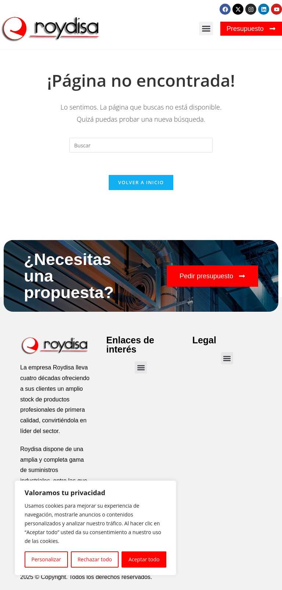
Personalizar (46, 559)
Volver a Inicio (141, 182)
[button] (206, 29)
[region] (95, 527)
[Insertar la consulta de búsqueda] (141, 145)
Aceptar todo (144, 559)
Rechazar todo (94, 559)
